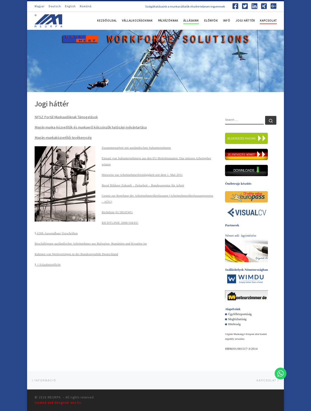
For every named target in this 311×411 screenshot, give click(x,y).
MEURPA (55, 397)
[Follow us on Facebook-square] (235, 6)
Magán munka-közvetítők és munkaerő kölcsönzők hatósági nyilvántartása (91, 127)
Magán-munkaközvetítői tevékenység (63, 137)
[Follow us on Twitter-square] (245, 6)
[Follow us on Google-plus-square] (273, 6)
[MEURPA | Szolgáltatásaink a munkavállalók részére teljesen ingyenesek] (48, 20)
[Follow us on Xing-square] (264, 6)
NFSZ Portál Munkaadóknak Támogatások (66, 117)
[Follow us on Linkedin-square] (254, 6)
